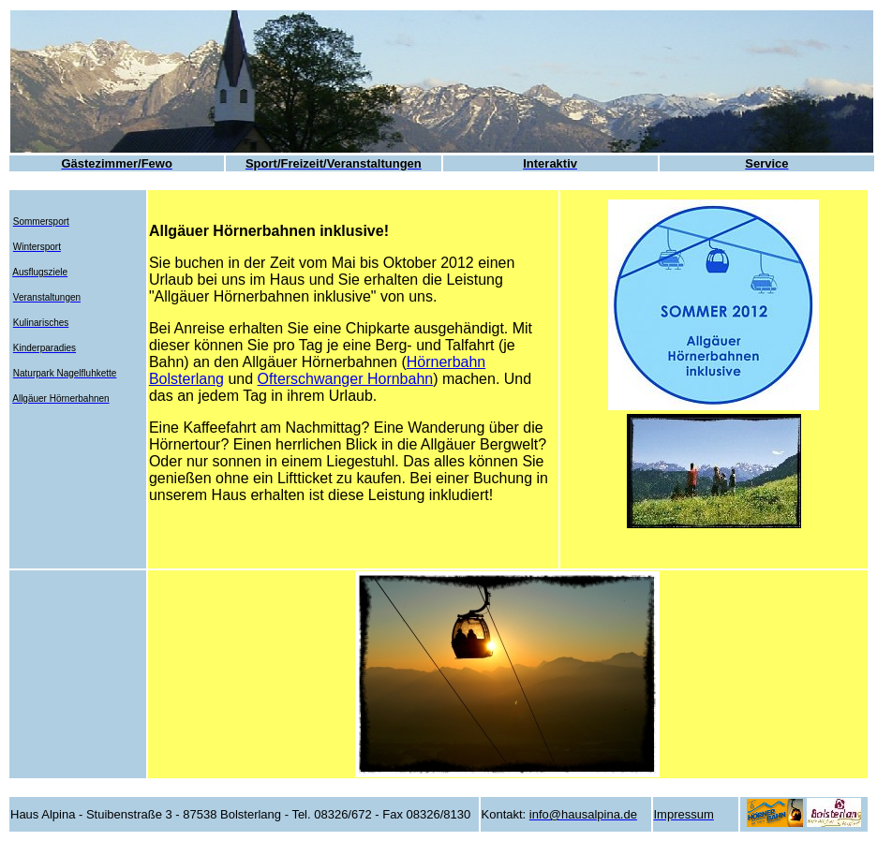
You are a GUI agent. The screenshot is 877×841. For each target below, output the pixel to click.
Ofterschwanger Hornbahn (346, 379)
